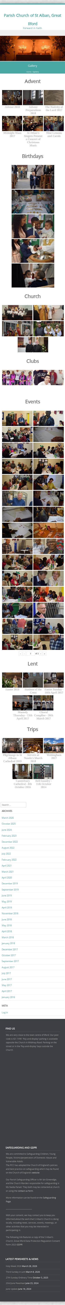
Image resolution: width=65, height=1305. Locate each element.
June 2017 (7, 979)
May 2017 (7, 985)
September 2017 (10, 961)
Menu (32, 33)
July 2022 (6, 853)
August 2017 (8, 967)
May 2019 (7, 901)
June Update (12, 1288)
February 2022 (9, 859)
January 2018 (8, 943)
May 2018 (7, 925)
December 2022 (10, 841)
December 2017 (10, 949)
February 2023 (9, 835)
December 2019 (10, 883)
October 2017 (9, 955)
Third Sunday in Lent (15, 1271)
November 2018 (10, 913)
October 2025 (9, 823)
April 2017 (7, 991)
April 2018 (7, 931)
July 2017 (6, 973)
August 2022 (8, 847)
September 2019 (10, 889)
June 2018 (7, 919)
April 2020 (7, 877)
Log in (5, 1012)
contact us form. (26, 1190)
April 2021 (7, 865)
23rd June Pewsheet (15, 1283)
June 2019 (7, 895)
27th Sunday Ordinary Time (19, 1277)
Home (28, 72)
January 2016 (8, 997)
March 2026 (8, 817)
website (36, 1172)
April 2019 (7, 907)
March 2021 (8, 871)
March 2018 (8, 937)
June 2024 (7, 829)
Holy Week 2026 (13, 1266)
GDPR (19, 1244)
